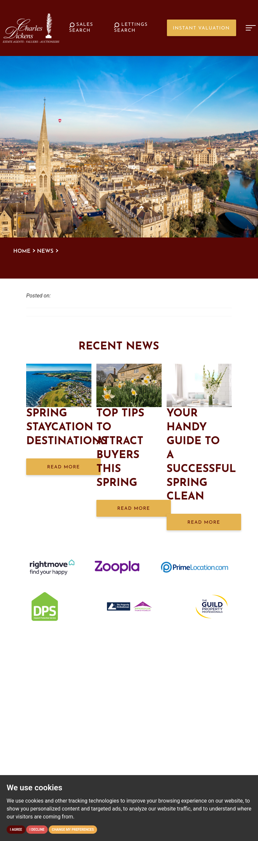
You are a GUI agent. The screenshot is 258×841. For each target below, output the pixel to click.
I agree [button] (16, 829)
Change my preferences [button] (73, 829)
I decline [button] (36, 829)
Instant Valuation (201, 28)
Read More (63, 467)
